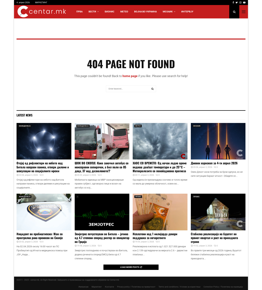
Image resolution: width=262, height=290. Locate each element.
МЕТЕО (124, 11)
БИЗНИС (109, 11)
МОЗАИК (168, 11)
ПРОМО (138, 197)
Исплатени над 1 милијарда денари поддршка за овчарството (155, 236)
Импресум (83, 287)
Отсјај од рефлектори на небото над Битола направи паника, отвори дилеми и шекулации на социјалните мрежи (43, 167)
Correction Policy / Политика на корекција (223, 287)
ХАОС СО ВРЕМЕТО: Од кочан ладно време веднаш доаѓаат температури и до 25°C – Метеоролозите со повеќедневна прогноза (159, 167)
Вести (92, 11)
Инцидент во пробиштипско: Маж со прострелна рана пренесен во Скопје (40, 236)
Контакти (109, 287)
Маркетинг (97, 287)
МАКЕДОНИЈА (25, 126)
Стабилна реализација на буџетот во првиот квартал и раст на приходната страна (214, 238)
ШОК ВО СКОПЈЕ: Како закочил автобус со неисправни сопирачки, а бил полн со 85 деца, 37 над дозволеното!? (101, 167)
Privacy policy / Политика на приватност (136, 287)
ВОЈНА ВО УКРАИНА (145, 11)
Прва (79, 11)
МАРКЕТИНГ (41, 2)
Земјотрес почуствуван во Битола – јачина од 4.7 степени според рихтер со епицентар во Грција (102, 238)
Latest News (24, 115)
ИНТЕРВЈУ (187, 11)
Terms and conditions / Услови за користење (179, 287)
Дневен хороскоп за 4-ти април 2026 (214, 163)
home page (130, 76)
